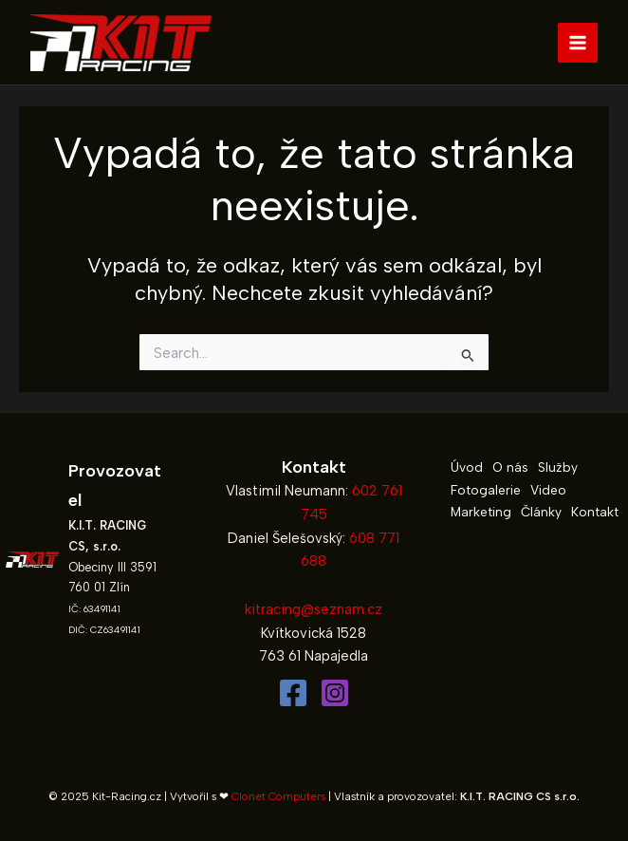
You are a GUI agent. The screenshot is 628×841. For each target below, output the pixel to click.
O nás (510, 467)
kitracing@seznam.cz (313, 609)
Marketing (481, 511)
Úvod (467, 467)
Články (541, 511)
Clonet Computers (278, 796)
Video (548, 489)
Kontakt (595, 511)
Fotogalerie (486, 489)
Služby (558, 467)
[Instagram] (335, 693)
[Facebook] (293, 693)
